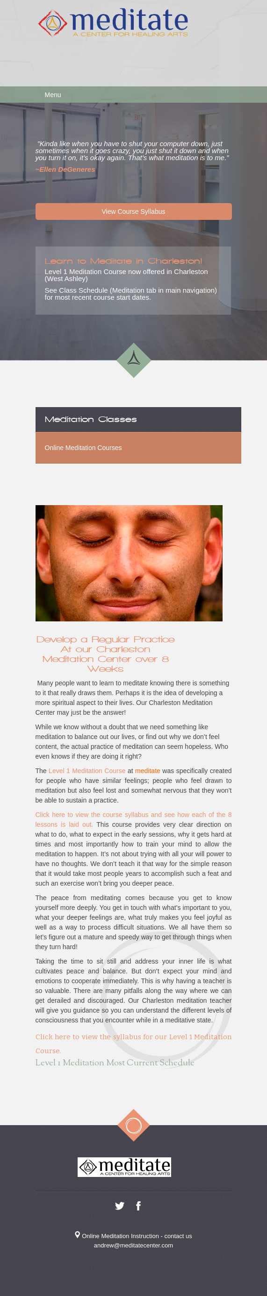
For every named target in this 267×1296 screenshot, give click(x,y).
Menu (53, 95)
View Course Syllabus (134, 211)
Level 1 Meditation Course (86, 771)
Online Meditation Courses (83, 447)
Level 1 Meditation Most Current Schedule (115, 1063)
